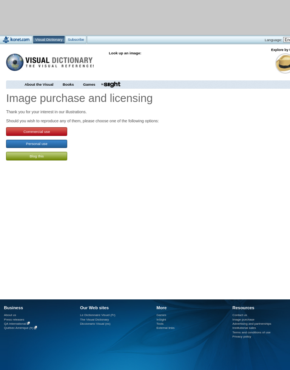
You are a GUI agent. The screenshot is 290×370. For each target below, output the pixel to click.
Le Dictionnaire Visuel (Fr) (98, 315)
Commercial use (36, 132)
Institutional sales (244, 328)
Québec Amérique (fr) (19, 328)
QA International (15, 323)
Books (68, 84)
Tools (160, 323)
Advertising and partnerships (252, 323)
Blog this (37, 156)
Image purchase (244, 319)
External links (165, 328)
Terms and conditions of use (252, 332)
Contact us (240, 315)
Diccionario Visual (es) (95, 323)
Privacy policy (242, 336)
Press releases (14, 319)
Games (89, 84)
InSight (161, 319)
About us (10, 315)
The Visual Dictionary (94, 319)
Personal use (37, 144)
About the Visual (39, 84)
